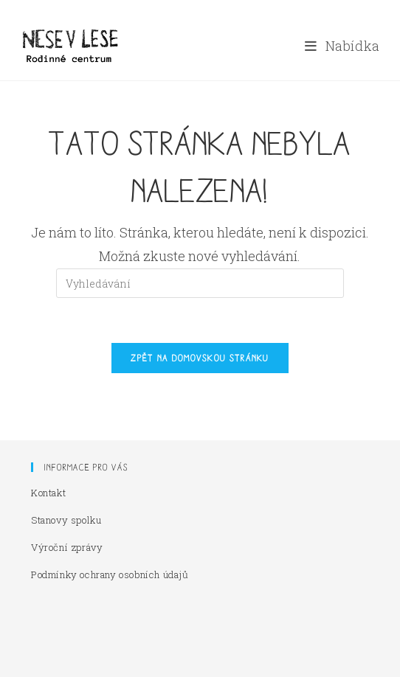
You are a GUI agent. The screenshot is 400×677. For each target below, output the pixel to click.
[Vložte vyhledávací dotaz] (200, 283)
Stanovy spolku (66, 520)
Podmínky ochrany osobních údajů (110, 574)
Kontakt (48, 492)
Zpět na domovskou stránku (200, 358)
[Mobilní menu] (342, 46)
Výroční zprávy (67, 547)
